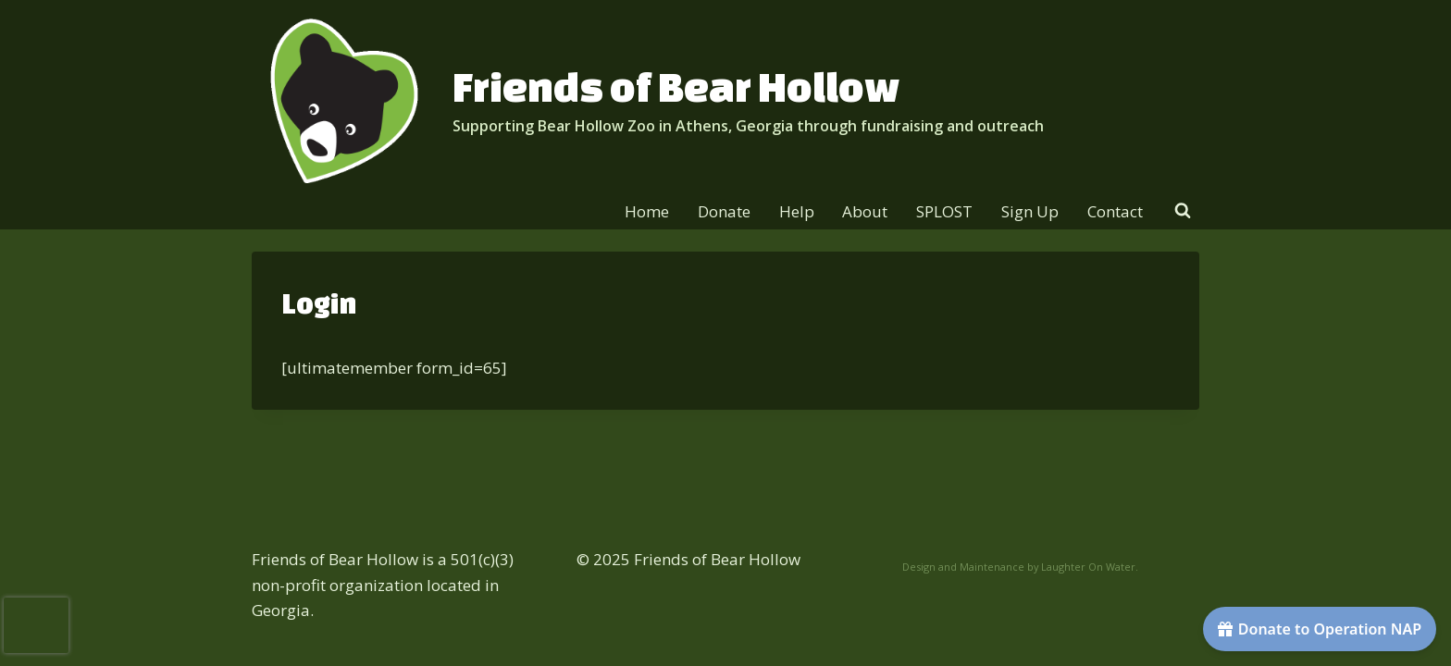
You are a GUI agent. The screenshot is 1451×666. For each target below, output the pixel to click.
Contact (1115, 211)
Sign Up (1030, 211)
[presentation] (36, 625)
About (864, 211)
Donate (724, 211)
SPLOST (944, 211)
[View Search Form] (1182, 211)
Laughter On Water (1088, 567)
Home (647, 211)
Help (796, 211)
